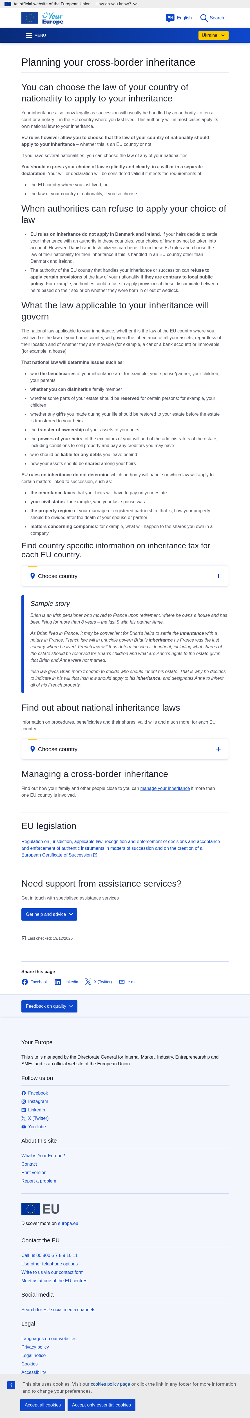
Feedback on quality (50, 1006)
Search (212, 17)
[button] (125, 576)
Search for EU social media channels (58, 1309)
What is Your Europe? (43, 1155)
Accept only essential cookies (101, 1405)
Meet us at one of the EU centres (54, 1280)
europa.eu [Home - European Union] (68, 1223)
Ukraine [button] (213, 35)
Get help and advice (50, 914)
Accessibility (33, 1372)
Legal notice (33, 1355)
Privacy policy (35, 1347)
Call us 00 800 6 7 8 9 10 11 (49, 1255)
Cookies (29, 1364)
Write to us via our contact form (52, 1272)
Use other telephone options (49, 1263)
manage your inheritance (165, 788)
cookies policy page (110, 1384)
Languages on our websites (49, 1338)
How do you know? (116, 3)
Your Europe (36, 1042)
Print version (33, 1172)
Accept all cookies (43, 1405)
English (179, 18)
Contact (29, 1164)
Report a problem (38, 1181)
